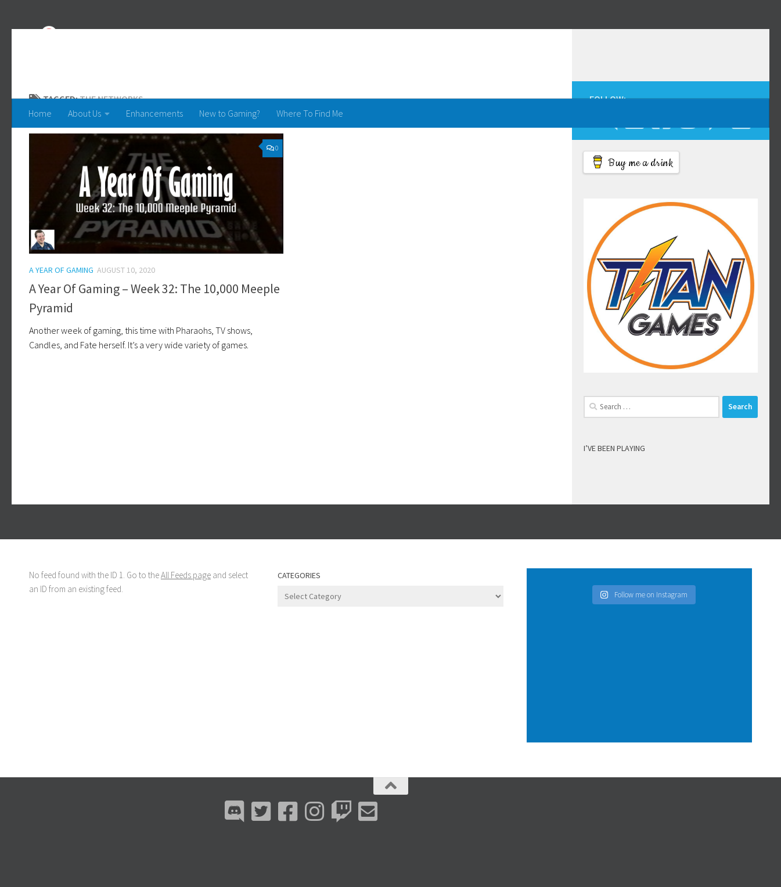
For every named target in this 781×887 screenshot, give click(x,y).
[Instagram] (687, 166)
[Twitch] (714, 166)
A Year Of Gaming (61, 316)
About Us (84, 113)
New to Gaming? (229, 113)
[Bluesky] (634, 166)
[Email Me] (741, 166)
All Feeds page (186, 621)
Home (40, 113)
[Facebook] (661, 166)
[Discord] (607, 166)
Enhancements (154, 113)
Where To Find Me (309, 113)
